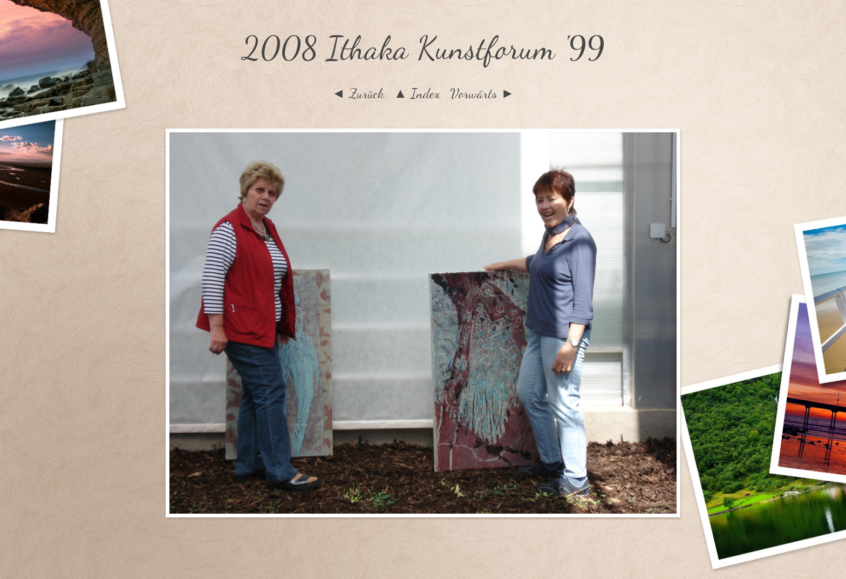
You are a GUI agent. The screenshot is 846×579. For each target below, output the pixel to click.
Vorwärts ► (482, 93)
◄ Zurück (358, 93)
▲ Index (417, 93)
